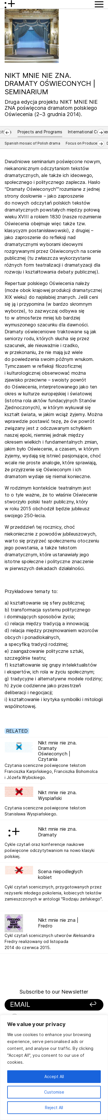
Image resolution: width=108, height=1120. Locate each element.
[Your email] (45, 1004)
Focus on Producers (83, 143)
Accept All (54, 1076)
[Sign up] (89, 1004)
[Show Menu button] (99, 4)
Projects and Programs (40, 131)
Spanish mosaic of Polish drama (32, 143)
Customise (54, 1092)
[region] (54, 1067)
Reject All (54, 1107)
